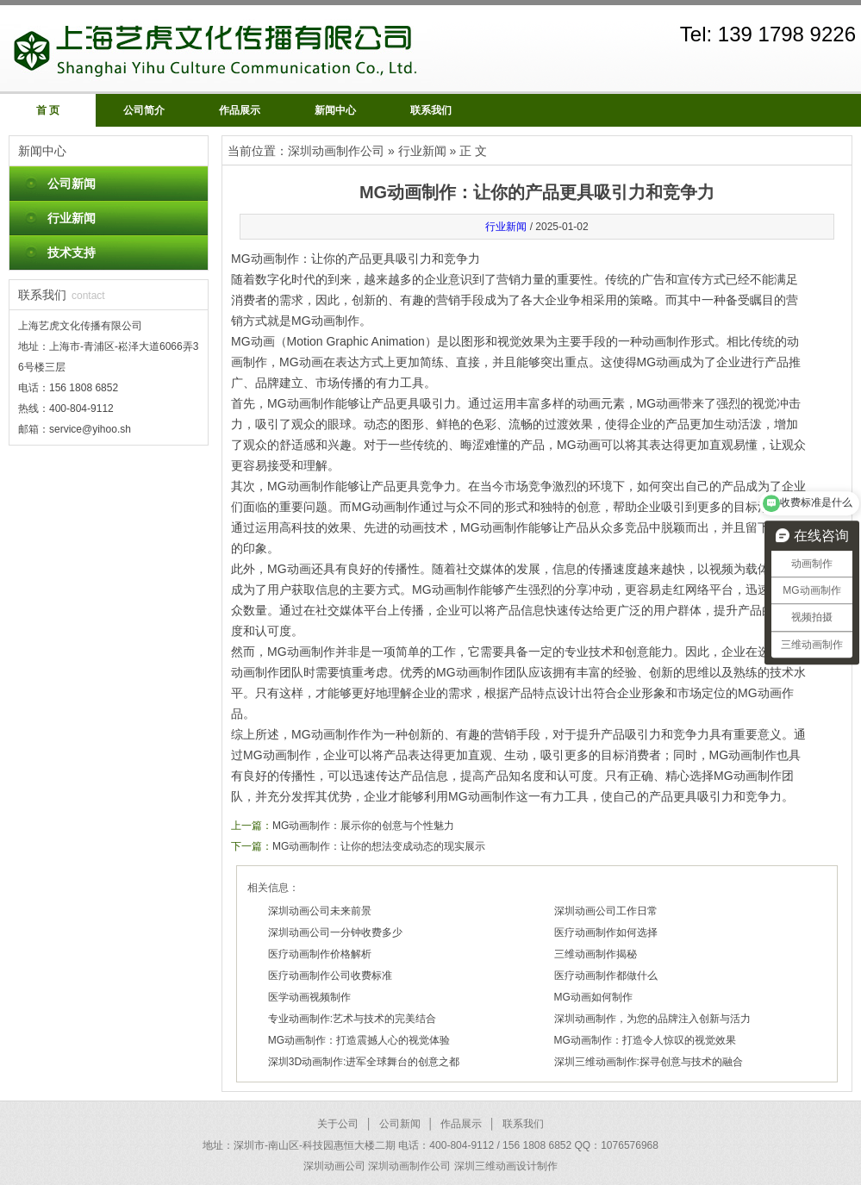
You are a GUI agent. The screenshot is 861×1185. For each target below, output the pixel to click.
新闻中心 (335, 110)
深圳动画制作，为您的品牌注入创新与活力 (652, 1019)
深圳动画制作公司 (336, 151)
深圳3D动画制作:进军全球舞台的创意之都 (364, 1062)
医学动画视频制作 (309, 997)
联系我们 (431, 110)
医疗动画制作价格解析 (319, 954)
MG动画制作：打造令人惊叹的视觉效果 (645, 1040)
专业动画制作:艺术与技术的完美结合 (352, 1019)
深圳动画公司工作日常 (606, 911)
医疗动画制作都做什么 (606, 976)
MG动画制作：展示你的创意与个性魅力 (363, 826)
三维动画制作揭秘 (595, 954)
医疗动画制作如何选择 (606, 932)
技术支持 (71, 252)
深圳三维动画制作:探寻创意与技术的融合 (648, 1062)
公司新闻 (71, 183)
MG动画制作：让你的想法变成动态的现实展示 (378, 846)
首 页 (47, 110)
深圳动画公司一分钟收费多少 (335, 932)
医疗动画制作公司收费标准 (330, 976)
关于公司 (338, 1124)
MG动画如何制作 (593, 997)
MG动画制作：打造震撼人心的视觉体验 (359, 1040)
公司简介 (144, 110)
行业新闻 (71, 218)
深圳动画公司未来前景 (319, 911)
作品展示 (239, 110)
